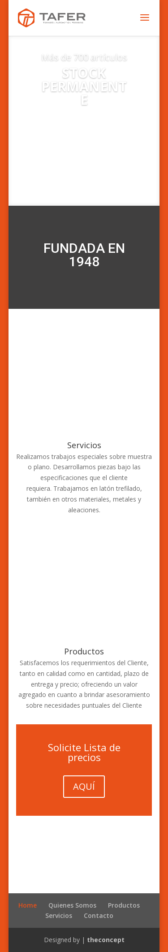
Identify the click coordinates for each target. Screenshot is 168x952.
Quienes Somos (72, 905)
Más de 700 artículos (84, 57)
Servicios (84, 445)
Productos (84, 651)
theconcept (106, 939)
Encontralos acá (84, 142)
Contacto (98, 915)
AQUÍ (84, 786)
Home (27, 905)
